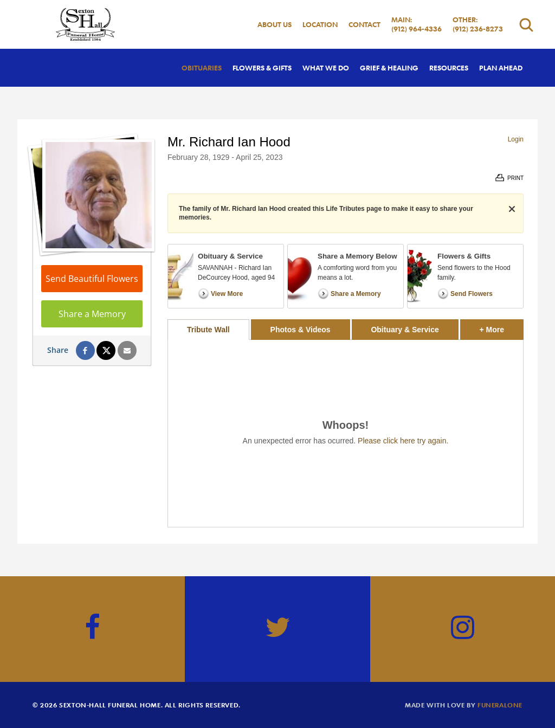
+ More (502, 326)
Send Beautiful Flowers (92, 279)
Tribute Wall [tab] (208, 329)
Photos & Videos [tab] (300, 329)
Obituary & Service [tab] (404, 329)
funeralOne (499, 704)
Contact (364, 24)
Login (516, 139)
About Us (274, 24)
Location (320, 24)
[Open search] (526, 25)
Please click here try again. (403, 440)
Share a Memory (92, 314)
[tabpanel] (345, 433)
